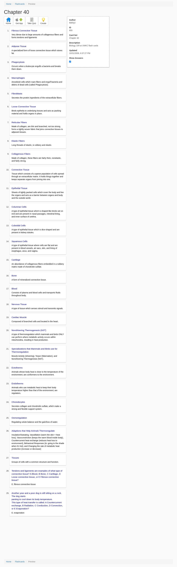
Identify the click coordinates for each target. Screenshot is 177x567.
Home (8, 4)
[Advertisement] (89, 95)
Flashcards (20, 4)
